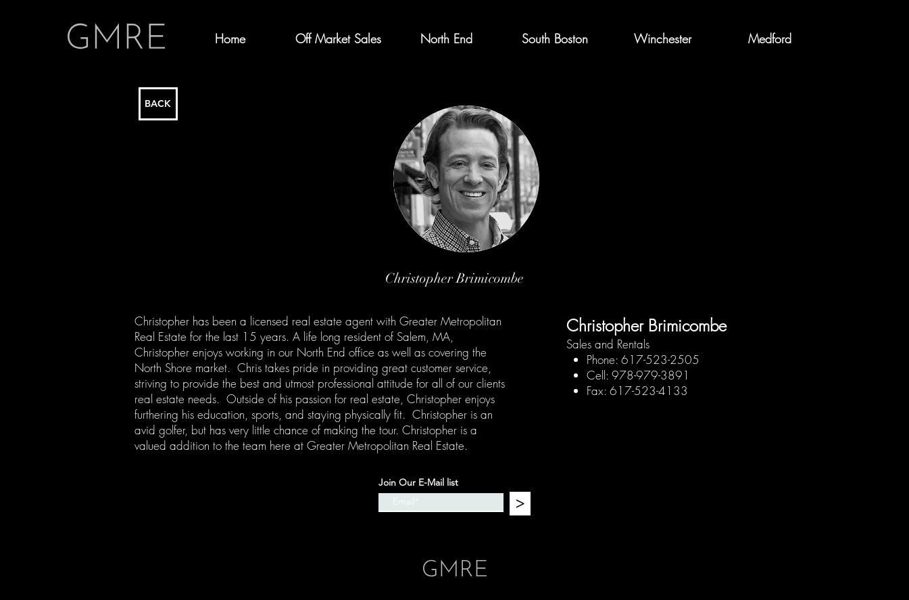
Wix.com (547, 537)
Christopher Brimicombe (646, 325)
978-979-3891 (651, 375)
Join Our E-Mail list (418, 482)
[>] (520, 503)
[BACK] (158, 103)
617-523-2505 (660, 359)
